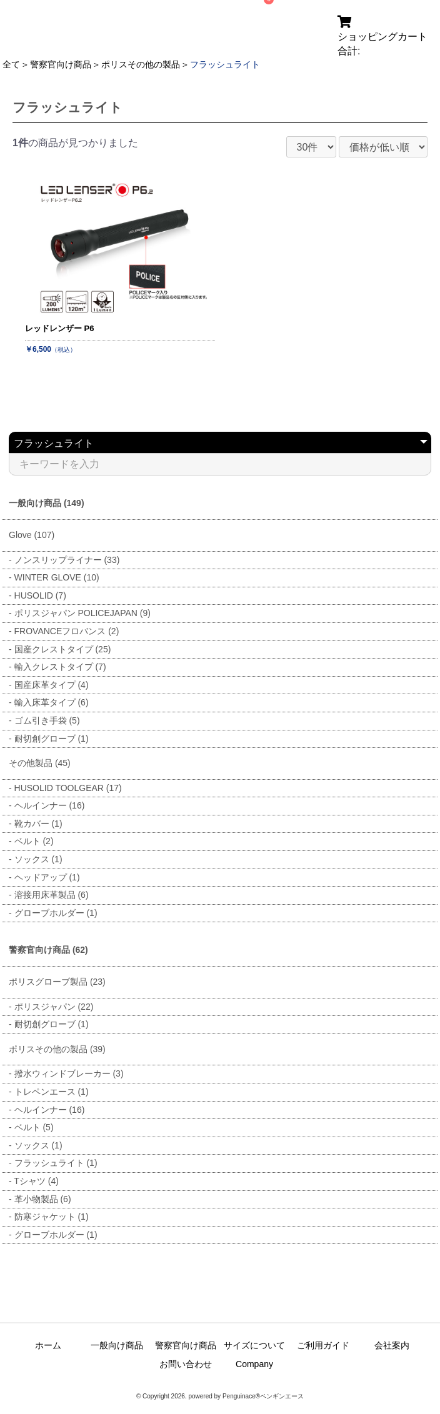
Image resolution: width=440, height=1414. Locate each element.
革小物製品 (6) (42, 1199)
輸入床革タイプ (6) (51, 702)
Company (254, 1364)
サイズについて (254, 1345)
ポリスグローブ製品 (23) (57, 982)
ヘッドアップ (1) (47, 877)
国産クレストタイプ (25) (62, 649)
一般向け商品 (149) (46, 503)
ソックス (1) (38, 859)
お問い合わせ (185, 1364)
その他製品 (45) (40, 763)
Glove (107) (31, 535)
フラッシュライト (225, 64)
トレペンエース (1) (51, 1092)
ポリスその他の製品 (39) (57, 1049)
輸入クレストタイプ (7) (60, 667)
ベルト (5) (34, 1127)
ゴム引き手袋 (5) (47, 720)
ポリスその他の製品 (140, 64)
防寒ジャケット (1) (51, 1217)
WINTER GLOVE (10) (56, 577)
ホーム (48, 1345)
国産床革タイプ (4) (51, 685)
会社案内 (391, 1345)
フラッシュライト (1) (56, 1163)
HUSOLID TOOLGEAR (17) (68, 788)
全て (11, 64)
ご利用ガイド (323, 1345)
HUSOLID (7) (40, 595)
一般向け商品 (117, 1345)
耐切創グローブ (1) (51, 739)
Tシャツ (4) (36, 1181)
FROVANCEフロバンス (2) (66, 631)
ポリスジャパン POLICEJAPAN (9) (82, 613)
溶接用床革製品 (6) (51, 895)
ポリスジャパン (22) (54, 1007)
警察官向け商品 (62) (48, 950)
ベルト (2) (34, 841)
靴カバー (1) (38, 824)
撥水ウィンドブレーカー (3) (69, 1073)
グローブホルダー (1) (56, 913)
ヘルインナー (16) (49, 805)
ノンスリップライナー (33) (67, 560)
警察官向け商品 (60, 64)
